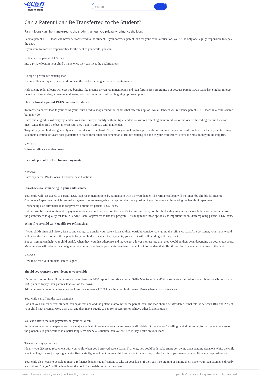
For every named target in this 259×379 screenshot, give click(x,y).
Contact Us (87, 374)
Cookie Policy (70, 374)
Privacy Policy (52, 374)
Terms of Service (31, 374)
